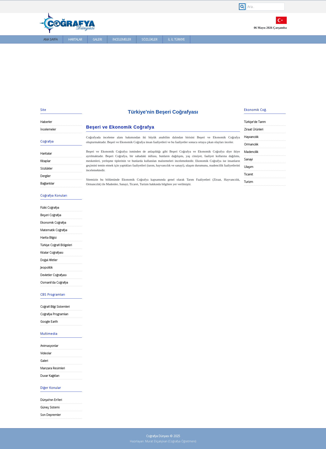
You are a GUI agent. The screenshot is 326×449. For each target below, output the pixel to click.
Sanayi (248, 159)
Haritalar (75, 39)
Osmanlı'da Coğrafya (54, 282)
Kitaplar (45, 161)
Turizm (248, 182)
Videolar (45, 353)
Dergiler (45, 176)
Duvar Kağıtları (49, 376)
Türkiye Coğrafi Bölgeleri (56, 245)
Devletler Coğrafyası (53, 275)
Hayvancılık (251, 137)
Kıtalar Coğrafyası (51, 252)
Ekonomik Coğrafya (53, 222)
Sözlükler (149, 39)
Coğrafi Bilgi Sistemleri (55, 307)
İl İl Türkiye (176, 39)
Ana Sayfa (50, 39)
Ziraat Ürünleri (253, 129)
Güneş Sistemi (49, 407)
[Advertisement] (163, 75)
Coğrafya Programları (54, 314)
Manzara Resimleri (52, 368)
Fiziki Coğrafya (49, 208)
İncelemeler (121, 39)
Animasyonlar (49, 346)
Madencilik (251, 152)
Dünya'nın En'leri (51, 400)
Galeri (97, 39)
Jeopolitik (46, 267)
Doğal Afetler (48, 260)
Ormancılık (251, 144)
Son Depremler (50, 415)
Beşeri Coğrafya (50, 215)
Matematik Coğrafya (53, 230)
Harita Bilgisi (48, 237)
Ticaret (248, 174)
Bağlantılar (47, 183)
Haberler (46, 122)
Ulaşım (248, 167)
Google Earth (49, 322)
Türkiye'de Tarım (255, 122)
